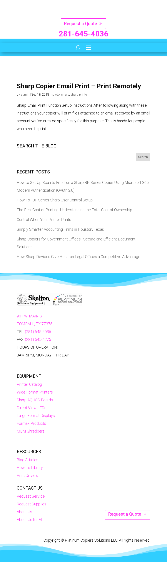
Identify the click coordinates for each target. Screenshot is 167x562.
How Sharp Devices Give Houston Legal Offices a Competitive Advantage (78, 256)
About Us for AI (29, 519)
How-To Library (30, 467)
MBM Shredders (31, 431)
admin (25, 94)
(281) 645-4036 (38, 331)
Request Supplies (31, 504)
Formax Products (31, 423)
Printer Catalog (29, 384)
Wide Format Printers (35, 392)
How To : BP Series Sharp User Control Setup (55, 200)
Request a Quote (80, 23)
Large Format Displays (36, 415)
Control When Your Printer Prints (44, 219)
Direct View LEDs (31, 407)
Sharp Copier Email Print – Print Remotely (79, 86)
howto (55, 94)
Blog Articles (27, 459)
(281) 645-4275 (38, 339)
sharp (65, 94)
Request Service (31, 496)
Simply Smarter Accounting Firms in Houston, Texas (60, 229)
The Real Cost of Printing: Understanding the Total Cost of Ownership (74, 209)
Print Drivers (27, 475)
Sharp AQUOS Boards (35, 400)
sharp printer (79, 94)
